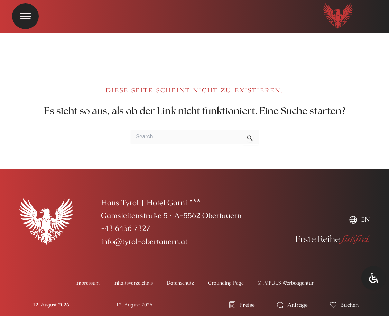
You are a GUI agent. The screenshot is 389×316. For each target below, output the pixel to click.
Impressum (87, 283)
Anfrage (297, 304)
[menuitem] (359, 219)
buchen (349, 304)
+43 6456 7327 (125, 228)
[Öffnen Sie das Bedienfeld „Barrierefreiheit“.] (373, 278)
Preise (247, 304)
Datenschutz (180, 283)
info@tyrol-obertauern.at (144, 241)
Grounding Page (226, 283)
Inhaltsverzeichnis (133, 283)
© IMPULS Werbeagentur (286, 283)
